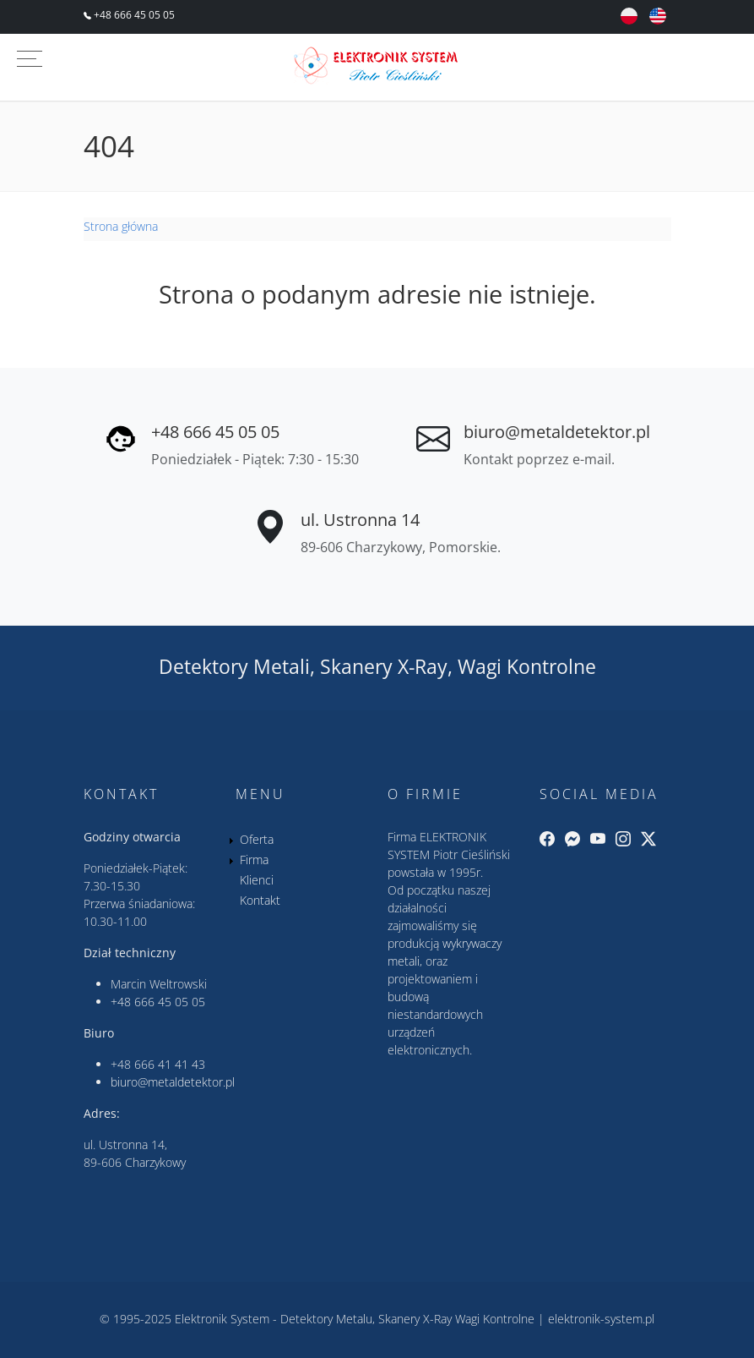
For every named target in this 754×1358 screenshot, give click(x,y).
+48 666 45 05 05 (133, 15)
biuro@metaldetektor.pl (557, 431)
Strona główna (121, 226)
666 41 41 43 (169, 1064)
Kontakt (260, 900)
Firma (254, 859)
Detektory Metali (234, 666)
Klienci (257, 880)
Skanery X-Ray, (386, 666)
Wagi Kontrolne (527, 666)
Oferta (257, 839)
